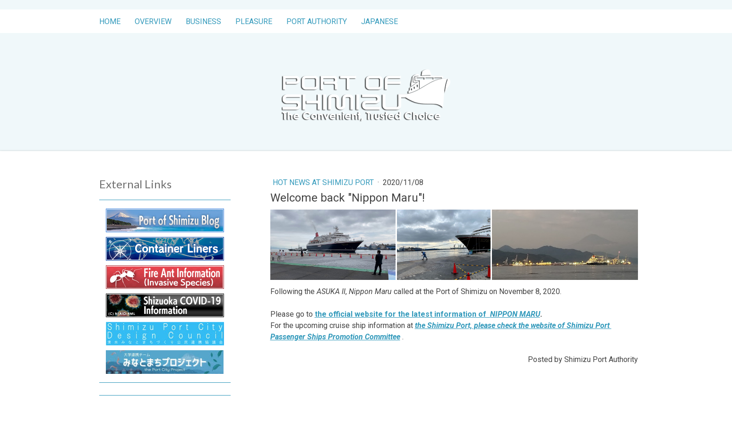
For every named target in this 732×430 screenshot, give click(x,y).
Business (203, 21)
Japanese (379, 21)
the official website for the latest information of (427, 314)
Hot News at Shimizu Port (324, 182)
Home (110, 21)
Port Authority (316, 21)
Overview (153, 21)
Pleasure (253, 21)
